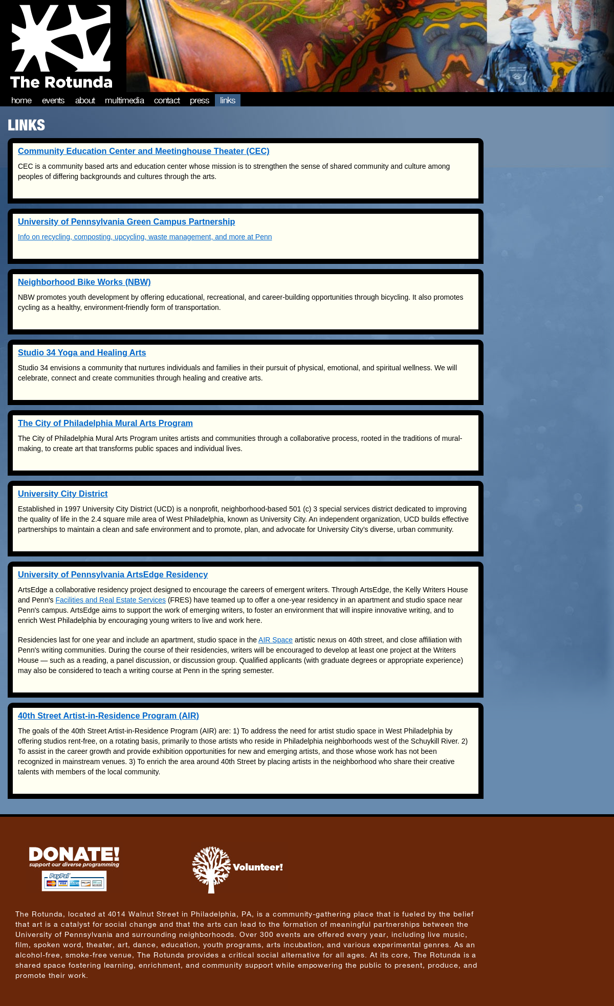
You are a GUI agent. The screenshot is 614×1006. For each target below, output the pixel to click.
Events (53, 100)
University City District (62, 493)
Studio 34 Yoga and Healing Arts (82, 352)
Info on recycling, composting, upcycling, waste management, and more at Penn (145, 237)
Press (200, 100)
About (85, 100)
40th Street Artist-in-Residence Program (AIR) (108, 715)
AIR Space (275, 640)
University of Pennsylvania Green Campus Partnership (126, 221)
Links (228, 100)
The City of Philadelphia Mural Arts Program (105, 423)
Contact (167, 100)
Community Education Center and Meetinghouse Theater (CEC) (144, 150)
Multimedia (124, 100)
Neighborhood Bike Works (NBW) (84, 281)
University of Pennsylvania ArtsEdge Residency (113, 574)
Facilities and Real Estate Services (111, 600)
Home (21, 100)
